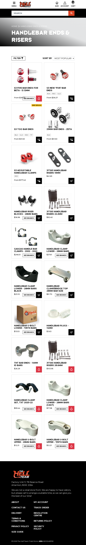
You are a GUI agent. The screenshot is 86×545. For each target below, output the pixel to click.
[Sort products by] (64, 58)
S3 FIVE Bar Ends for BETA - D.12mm (26, 89)
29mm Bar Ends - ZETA (59, 129)
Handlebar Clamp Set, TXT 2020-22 (24, 401)
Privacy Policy (20, 526)
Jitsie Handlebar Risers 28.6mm (56, 364)
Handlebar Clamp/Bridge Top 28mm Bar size (57, 288)
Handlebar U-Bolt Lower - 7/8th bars (25, 326)
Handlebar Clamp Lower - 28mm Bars (58, 250)
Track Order (41, 507)
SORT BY (47, 58)
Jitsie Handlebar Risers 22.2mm (56, 212)
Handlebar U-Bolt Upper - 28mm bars (25, 440)
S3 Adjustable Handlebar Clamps (25, 171)
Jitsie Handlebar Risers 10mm (56, 171)
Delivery (16, 513)
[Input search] (39, 13)
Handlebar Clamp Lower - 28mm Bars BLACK (25, 288)
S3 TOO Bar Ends (23, 129)
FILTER (18, 58)
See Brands (29, 98)
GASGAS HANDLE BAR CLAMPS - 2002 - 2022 (25, 250)
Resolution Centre (40, 514)
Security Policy (39, 527)
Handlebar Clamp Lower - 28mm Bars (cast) (58, 402)
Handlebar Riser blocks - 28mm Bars (26, 212)
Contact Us (18, 507)
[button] (57, 4)
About (15, 502)
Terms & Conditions (18, 519)
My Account (41, 502)
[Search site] (71, 13)
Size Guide (17, 532)
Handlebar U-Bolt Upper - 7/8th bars (57, 440)
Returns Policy (43, 521)
